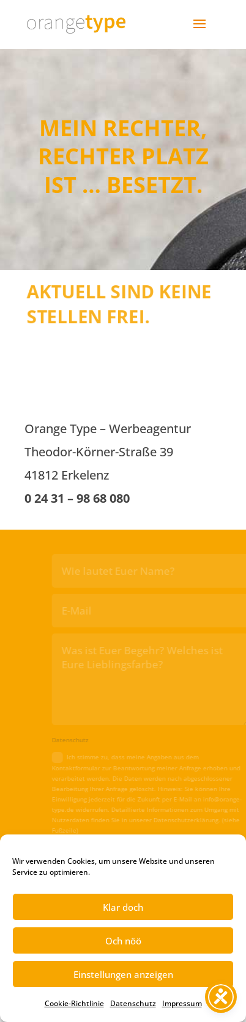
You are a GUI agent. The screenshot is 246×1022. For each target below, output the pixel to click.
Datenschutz (133, 1003)
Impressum (182, 1003)
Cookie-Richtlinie (74, 1003)
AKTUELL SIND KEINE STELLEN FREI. (119, 303)
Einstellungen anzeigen (123, 974)
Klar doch (123, 907)
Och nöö (123, 941)
